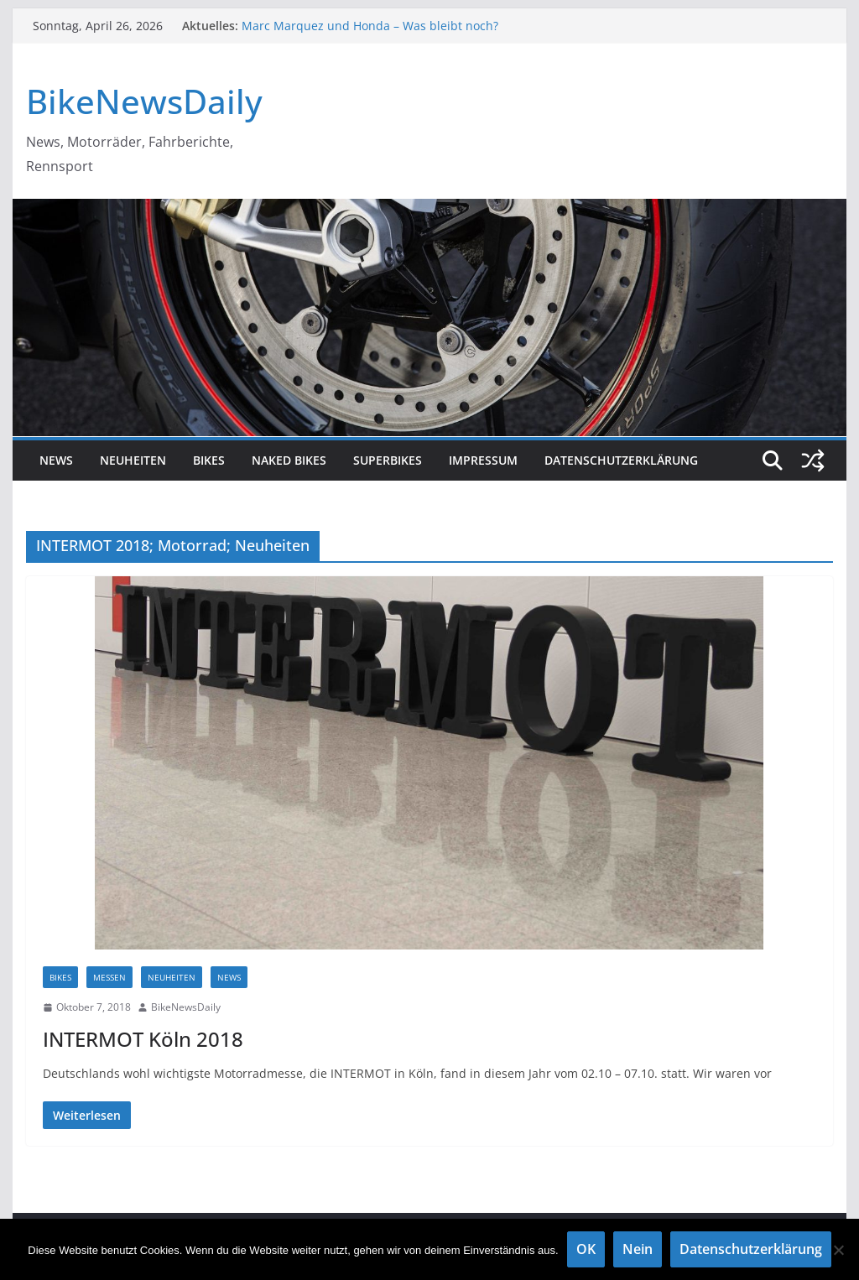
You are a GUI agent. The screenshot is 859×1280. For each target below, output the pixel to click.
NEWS (56, 460)
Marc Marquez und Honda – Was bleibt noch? (370, 26)
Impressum (483, 460)
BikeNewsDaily (144, 101)
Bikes (209, 460)
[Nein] (838, 1249)
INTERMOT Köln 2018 (143, 1039)
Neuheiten (133, 460)
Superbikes (387, 460)
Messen (109, 977)
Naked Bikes (289, 460)
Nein (637, 1249)
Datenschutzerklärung (621, 460)
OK (586, 1249)
